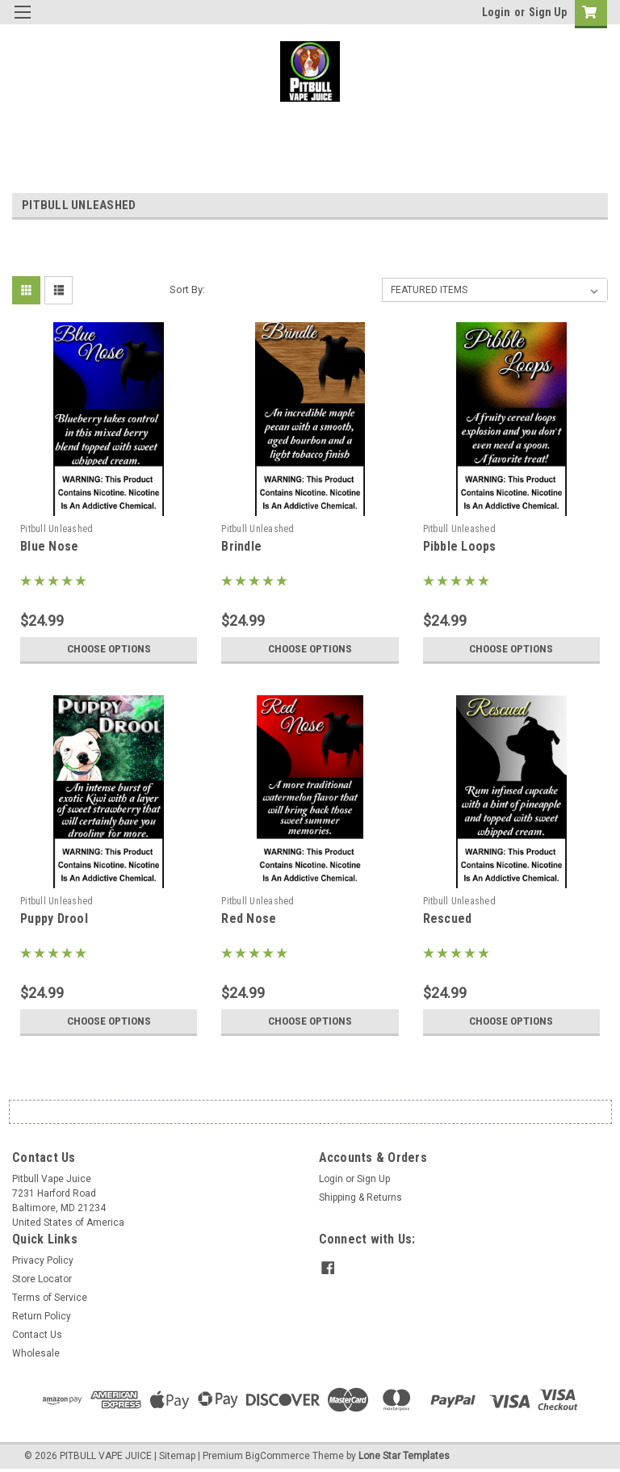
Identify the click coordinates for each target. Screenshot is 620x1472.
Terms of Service (49, 1297)
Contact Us (37, 1334)
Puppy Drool (54, 918)
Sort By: (187, 289)
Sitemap (177, 1456)
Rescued (447, 918)
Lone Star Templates (404, 1456)
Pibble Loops (459, 546)
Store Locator (42, 1279)
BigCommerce (277, 1456)
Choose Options (109, 649)
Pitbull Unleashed (56, 529)
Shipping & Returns (360, 1197)
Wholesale (36, 1353)
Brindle (241, 546)
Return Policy (41, 1316)
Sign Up (548, 12)
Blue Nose (49, 546)
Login (496, 12)
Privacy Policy (42, 1260)
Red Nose (248, 918)
